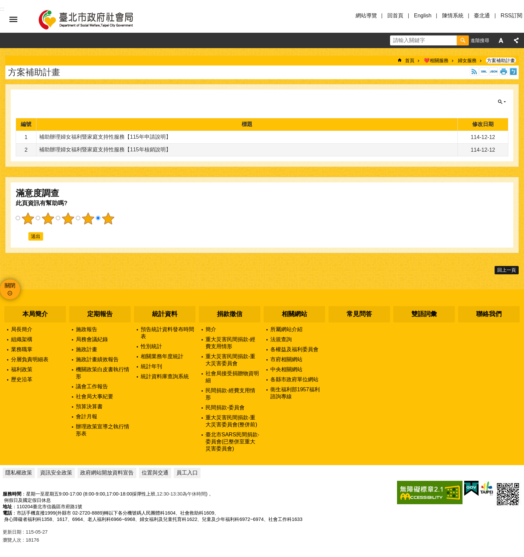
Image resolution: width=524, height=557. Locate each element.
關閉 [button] (502, 102)
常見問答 (359, 313)
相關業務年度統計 (162, 356)
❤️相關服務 (436, 60)
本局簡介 (35, 313)
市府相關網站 (286, 359)
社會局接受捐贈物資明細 (232, 377)
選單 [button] (13, 19)
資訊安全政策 (56, 472)
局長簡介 (21, 329)
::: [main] (7, 53)
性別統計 (151, 346)
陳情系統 (453, 15)
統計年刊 (151, 366)
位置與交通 (155, 472)
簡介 (211, 329)
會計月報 (86, 416)
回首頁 (395, 15)
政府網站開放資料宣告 (107, 472)
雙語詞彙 (424, 313)
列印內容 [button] (503, 71)
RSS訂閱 (511, 15)
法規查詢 (281, 339)
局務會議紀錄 (92, 339)
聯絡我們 (489, 313)
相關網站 (294, 313)
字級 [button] (501, 40)
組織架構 (21, 339)
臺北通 (482, 15)
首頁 (409, 60)
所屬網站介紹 (286, 329)
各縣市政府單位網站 (294, 379)
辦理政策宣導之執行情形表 (102, 430)
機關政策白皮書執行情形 (102, 373)
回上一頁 (506, 270)
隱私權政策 (18, 472)
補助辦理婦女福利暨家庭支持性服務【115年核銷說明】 (105, 149)
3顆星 (67, 218)
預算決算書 (89, 406)
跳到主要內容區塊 (3, 3)
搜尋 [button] (463, 40)
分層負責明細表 (29, 359)
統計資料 (164, 313)
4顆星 (88, 218)
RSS (474, 71)
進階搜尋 (480, 40)
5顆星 (108, 218)
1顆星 (27, 218)
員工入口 (187, 472)
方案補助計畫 (501, 60)
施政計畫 (86, 349)
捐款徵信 (229, 313)
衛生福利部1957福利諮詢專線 (295, 393)
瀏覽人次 (12, 540)
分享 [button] (516, 40)
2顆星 (47, 218)
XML (484, 71)
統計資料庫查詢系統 (165, 376)
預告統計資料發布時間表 (167, 332)
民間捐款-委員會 (225, 407)
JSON (493, 71)
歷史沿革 (21, 379)
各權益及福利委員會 (294, 349)
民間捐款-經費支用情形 (230, 394)
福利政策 (21, 369)
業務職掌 (21, 349)
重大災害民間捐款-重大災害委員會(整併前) (231, 421)
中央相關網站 (286, 369)
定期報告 (100, 313)
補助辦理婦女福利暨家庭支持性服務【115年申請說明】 (105, 137)
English (422, 15)
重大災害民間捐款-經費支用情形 (230, 342)
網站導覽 (366, 15)
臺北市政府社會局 (93, 19)
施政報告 (86, 329)
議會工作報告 (92, 386)
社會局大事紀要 (94, 396)
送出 (22, 236)
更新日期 (12, 532)
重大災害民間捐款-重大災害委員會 (230, 360)
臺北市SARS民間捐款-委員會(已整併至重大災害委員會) (232, 441)
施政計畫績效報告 (97, 359)
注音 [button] (513, 71)
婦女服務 (467, 60)
